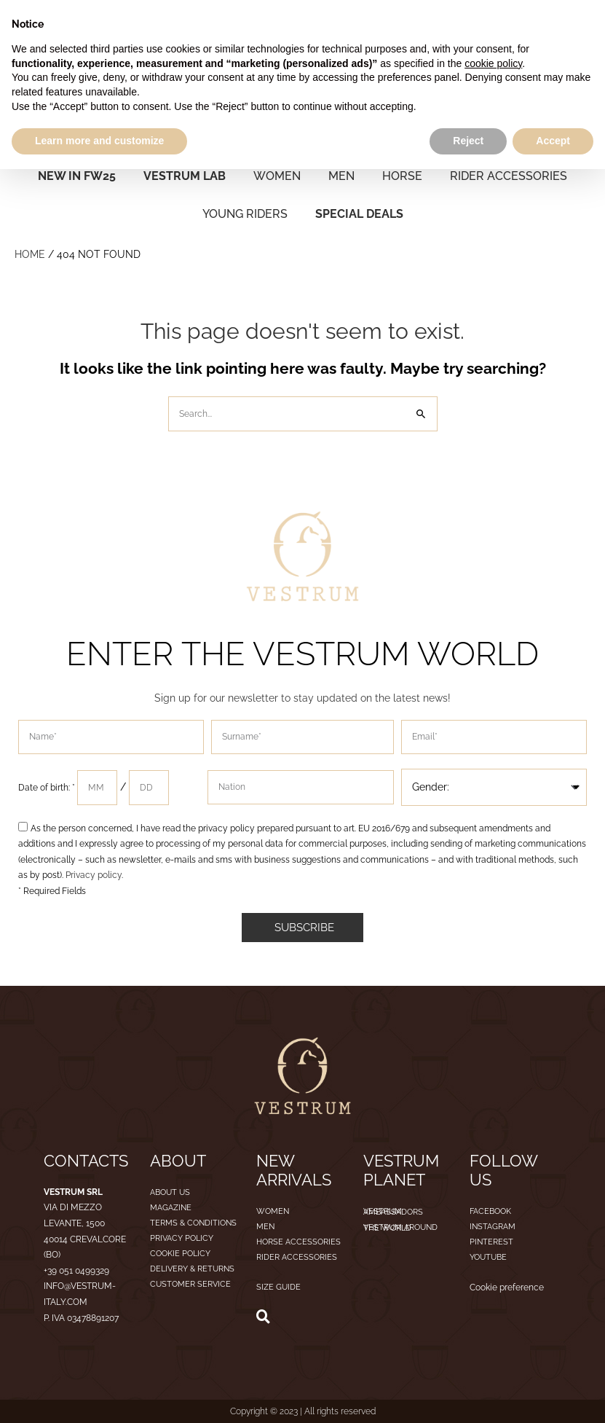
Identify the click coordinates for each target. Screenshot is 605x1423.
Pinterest (491, 1242)
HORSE (402, 176)
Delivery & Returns (192, 1269)
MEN (341, 176)
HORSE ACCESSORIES (298, 1242)
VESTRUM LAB (184, 176)
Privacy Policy (181, 1238)
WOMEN (277, 176)
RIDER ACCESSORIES (508, 176)
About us (170, 1192)
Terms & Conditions (193, 1223)
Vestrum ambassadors (393, 1212)
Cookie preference (507, 1287)
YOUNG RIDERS (245, 214)
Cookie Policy (180, 1253)
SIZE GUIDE (278, 1287)
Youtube (488, 1257)
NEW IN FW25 (77, 176)
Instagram (492, 1226)
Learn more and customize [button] (99, 140)
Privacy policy (92, 875)
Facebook (490, 1211)
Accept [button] (553, 140)
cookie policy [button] (493, 63)
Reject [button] (468, 140)
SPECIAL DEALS (359, 214)
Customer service (190, 1284)
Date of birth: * (47, 788)
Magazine (170, 1207)
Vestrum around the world (400, 1228)
